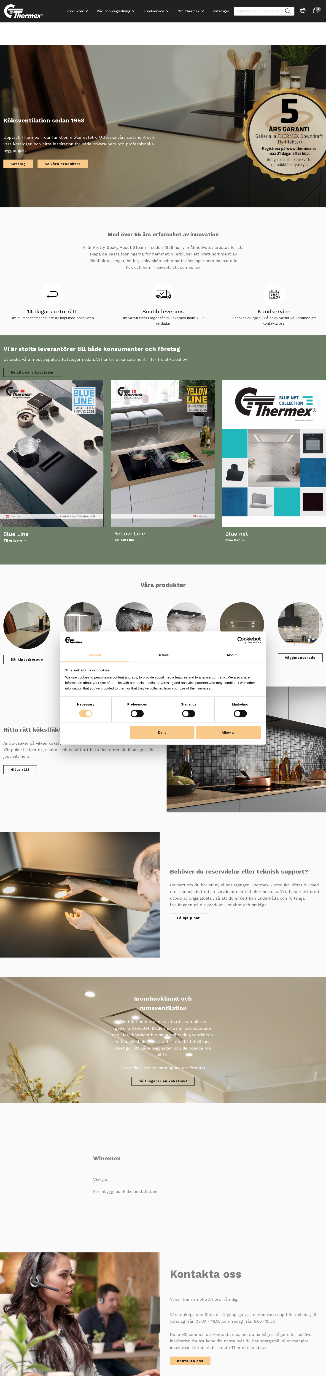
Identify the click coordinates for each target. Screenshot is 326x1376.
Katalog (18, 164)
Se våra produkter (63, 164)
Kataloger (221, 11)
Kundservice (153, 11)
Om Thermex (188, 11)
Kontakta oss (190, 1361)
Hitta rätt (20, 770)
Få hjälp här (188, 918)
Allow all (229, 733)
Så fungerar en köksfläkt (163, 1081)
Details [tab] (163, 655)
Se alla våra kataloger (32, 372)
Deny (162, 733)
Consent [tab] (94, 655)
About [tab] (232, 655)
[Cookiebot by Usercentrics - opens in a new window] (241, 640)
